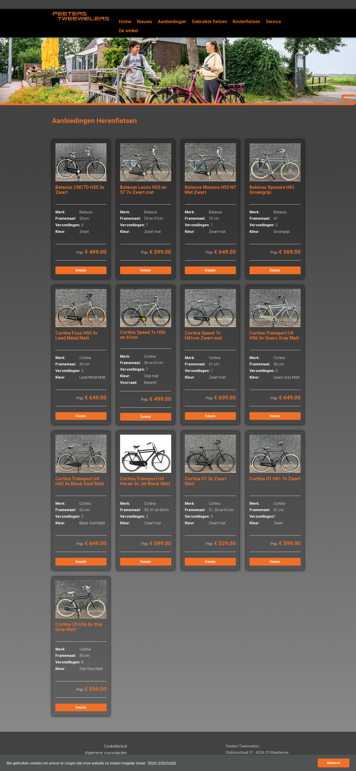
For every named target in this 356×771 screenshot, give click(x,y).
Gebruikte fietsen (209, 21)
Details (81, 270)
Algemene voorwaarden (106, 752)
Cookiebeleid (115, 746)
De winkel (128, 30)
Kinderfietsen (246, 21)
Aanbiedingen (172, 21)
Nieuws (144, 21)
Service (273, 21)
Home (125, 21)
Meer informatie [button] (162, 763)
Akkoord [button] (333, 763)
